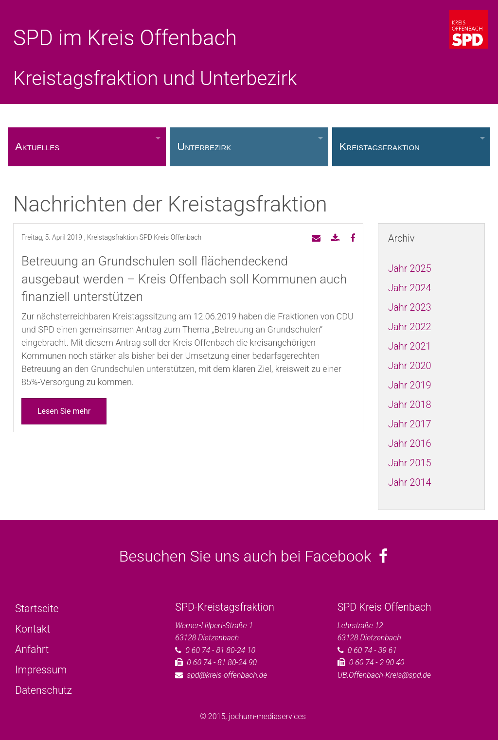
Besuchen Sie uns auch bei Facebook (253, 556)
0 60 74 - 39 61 (372, 650)
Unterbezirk (204, 147)
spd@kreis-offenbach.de (227, 675)
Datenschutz (43, 690)
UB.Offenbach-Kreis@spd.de (384, 675)
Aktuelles (37, 147)
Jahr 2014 (409, 482)
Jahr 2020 (409, 365)
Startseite (36, 608)
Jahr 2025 (409, 268)
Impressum (41, 670)
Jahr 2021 (409, 346)
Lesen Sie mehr (63, 411)
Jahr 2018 (409, 404)
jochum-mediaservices (267, 716)
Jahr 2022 (409, 327)
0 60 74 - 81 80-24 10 (220, 650)
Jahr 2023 (409, 307)
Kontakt (32, 629)
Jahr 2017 (409, 424)
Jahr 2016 (409, 443)
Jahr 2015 (409, 463)
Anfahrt (32, 649)
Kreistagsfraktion (379, 147)
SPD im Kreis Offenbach (125, 38)
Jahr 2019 (409, 385)
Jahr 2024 (409, 288)
